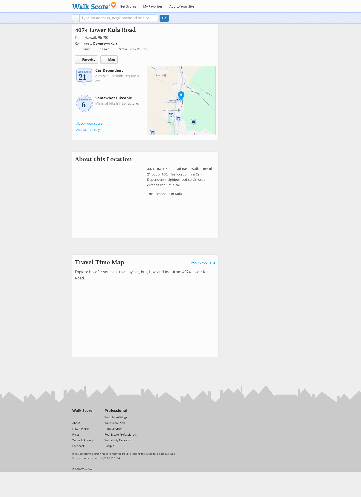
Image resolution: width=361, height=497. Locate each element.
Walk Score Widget (116, 417)
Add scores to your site (93, 130)
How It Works (80, 429)
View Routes (138, 49)
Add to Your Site (181, 7)
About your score (89, 124)
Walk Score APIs (115, 423)
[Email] (89, 417)
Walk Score (82, 410)
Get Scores (128, 7)
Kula (79, 37)
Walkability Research (118, 440)
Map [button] (109, 59)
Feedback (78, 446)
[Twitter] (75, 417)
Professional (116, 410)
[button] (76, 18)
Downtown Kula (105, 43)
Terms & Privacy (82, 440)
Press (75, 434)
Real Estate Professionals (121, 434)
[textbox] (118, 18)
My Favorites (153, 7)
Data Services (113, 429)
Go (164, 18)
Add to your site (203, 262)
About (76, 423)
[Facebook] (82, 417)
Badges (109, 446)
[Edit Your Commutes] (120, 43)
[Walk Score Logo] (94, 5)
